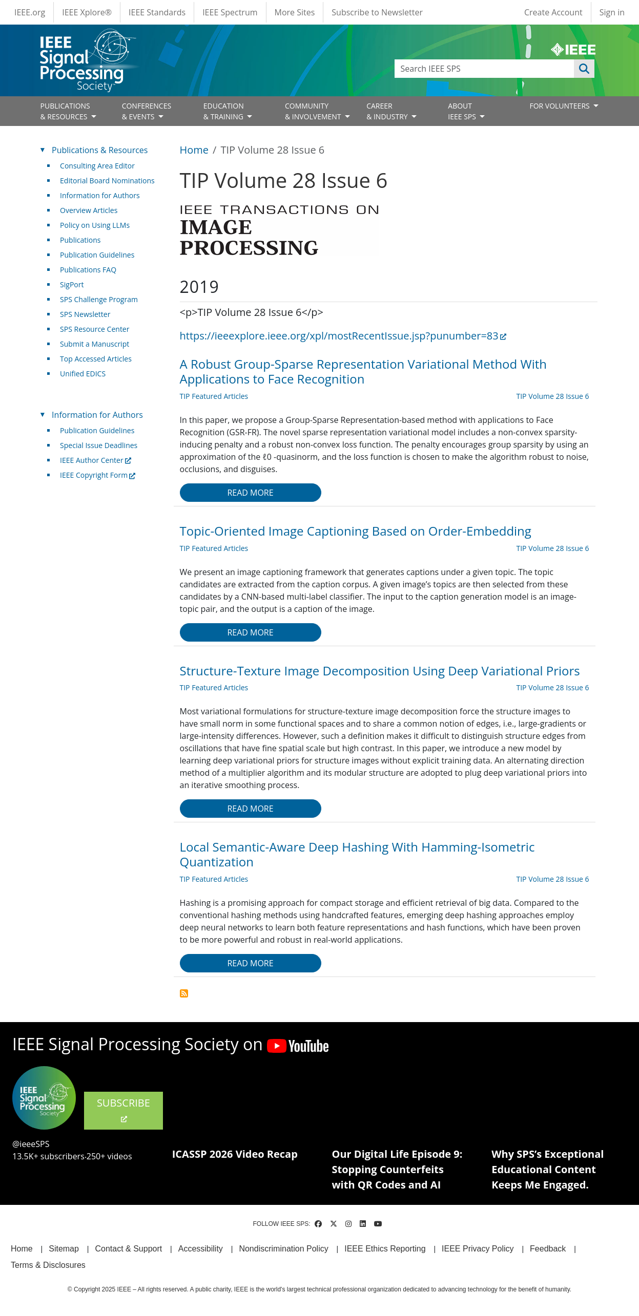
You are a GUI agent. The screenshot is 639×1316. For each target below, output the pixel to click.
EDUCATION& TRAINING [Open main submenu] (224, 111)
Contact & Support (128, 1248)
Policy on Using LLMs (95, 225)
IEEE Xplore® (87, 12)
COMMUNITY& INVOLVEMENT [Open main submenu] (314, 111)
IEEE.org (29, 12)
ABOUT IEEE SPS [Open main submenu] (463, 111)
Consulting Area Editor (97, 166)
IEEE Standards (157, 12)
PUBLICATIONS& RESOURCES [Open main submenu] (65, 111)
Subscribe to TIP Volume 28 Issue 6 (184, 993)
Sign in (612, 12)
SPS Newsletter (85, 314)
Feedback (548, 1248)
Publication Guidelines (97, 255)
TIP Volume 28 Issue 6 (552, 396)
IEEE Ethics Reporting (384, 1248)
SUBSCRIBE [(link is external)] (123, 1109)
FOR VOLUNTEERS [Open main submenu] (560, 106)
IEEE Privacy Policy (477, 1248)
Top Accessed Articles (96, 359)
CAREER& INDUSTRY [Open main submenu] (387, 111)
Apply (584, 68)
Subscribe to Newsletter (377, 12)
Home (194, 150)
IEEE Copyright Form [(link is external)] (97, 475)
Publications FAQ (88, 269)
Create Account (553, 12)
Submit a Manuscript (94, 344)
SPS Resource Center (94, 329)
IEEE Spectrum (229, 12)
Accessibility (200, 1248)
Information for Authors (100, 195)
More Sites (295, 12)
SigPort (72, 284)
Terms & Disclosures (48, 1265)
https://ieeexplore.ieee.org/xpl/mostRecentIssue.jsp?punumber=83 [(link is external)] (343, 336)
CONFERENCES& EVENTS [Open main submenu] (147, 111)
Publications (80, 240)
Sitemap (64, 1248)
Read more (250, 492)
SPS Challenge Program (99, 299)
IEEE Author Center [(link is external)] (95, 460)
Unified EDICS (83, 373)
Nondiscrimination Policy (283, 1248)
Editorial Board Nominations (107, 180)
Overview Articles (88, 210)
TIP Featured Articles (214, 396)
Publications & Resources (100, 150)
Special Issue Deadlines (98, 445)
